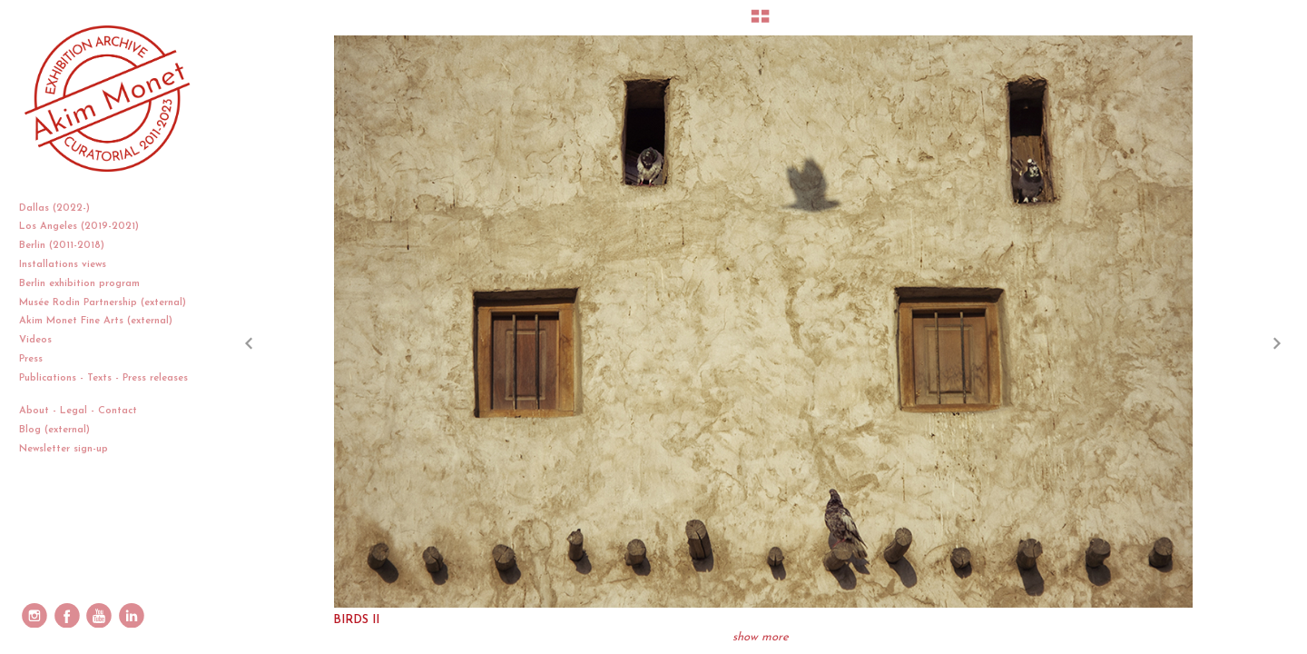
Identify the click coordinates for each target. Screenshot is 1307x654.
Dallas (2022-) (61, 208)
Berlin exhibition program (79, 284)
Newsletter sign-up (63, 449)
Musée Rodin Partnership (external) (102, 303)
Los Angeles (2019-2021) (85, 227)
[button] (760, 22)
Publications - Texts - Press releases (103, 385)
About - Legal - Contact (85, 411)
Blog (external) (54, 430)
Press (31, 359)
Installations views (69, 265)
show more (760, 637)
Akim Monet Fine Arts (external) (95, 321)
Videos (42, 340)
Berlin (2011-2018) (68, 246)
